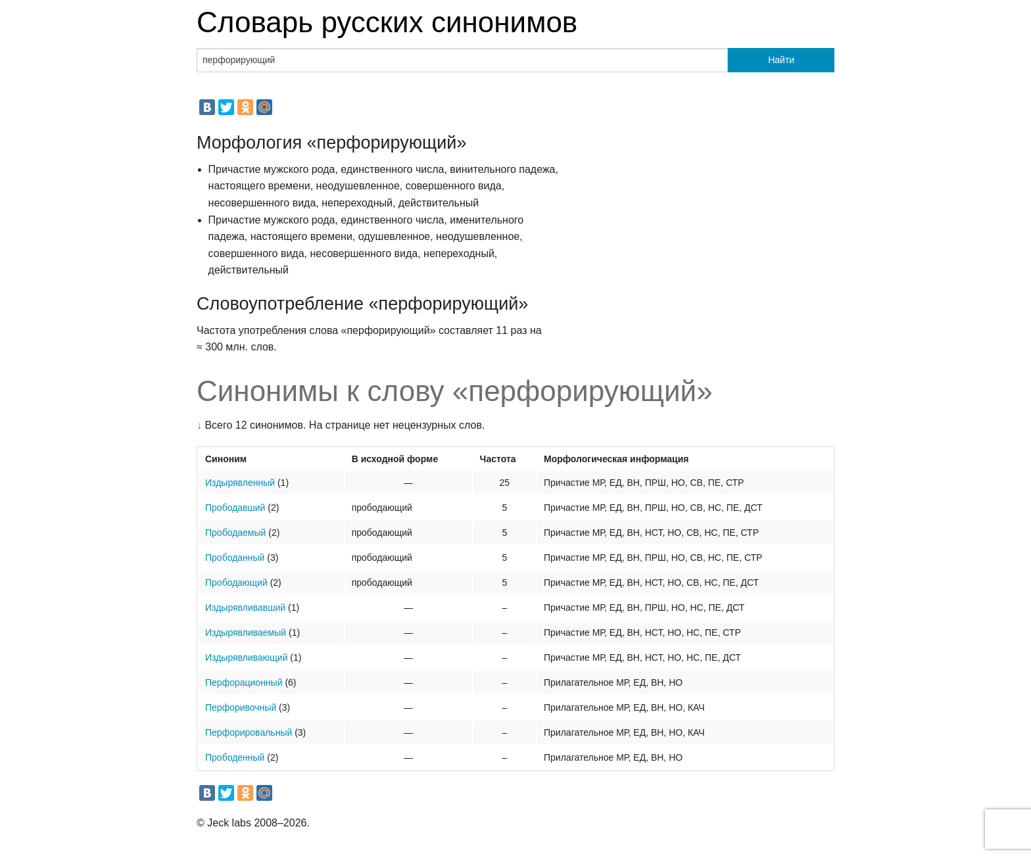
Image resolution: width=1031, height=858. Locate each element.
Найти (781, 60)
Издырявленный (240, 482)
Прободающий (236, 582)
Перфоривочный (240, 707)
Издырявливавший (245, 607)
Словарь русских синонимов (387, 22)
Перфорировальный (248, 732)
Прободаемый (235, 532)
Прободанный (234, 557)
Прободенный (234, 757)
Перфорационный (243, 682)
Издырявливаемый (245, 632)
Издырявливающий (246, 657)
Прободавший (235, 507)
